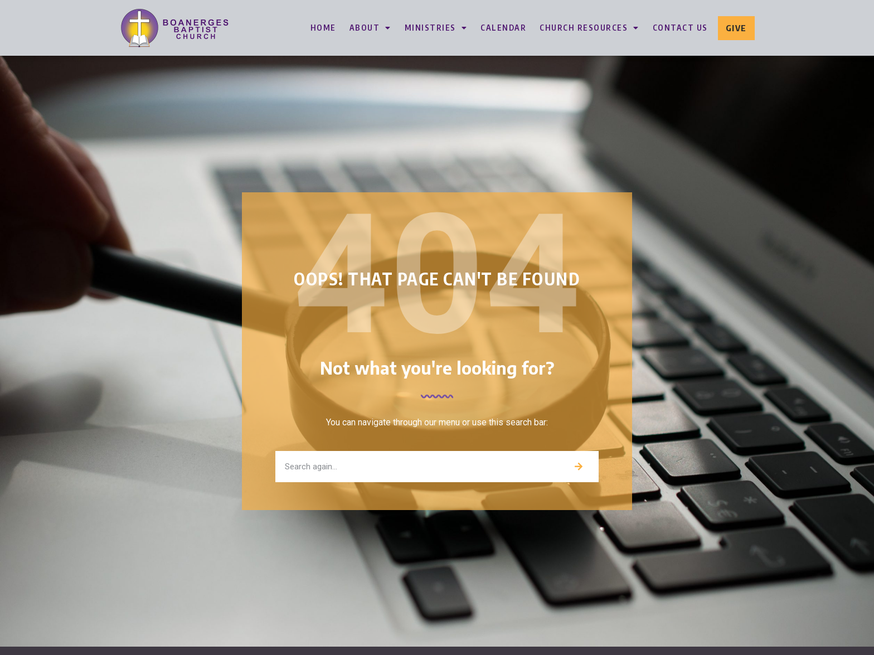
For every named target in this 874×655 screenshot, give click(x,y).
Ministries (436, 27)
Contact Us (680, 27)
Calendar (503, 27)
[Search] (578, 466)
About (370, 27)
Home (323, 27)
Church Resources (589, 27)
